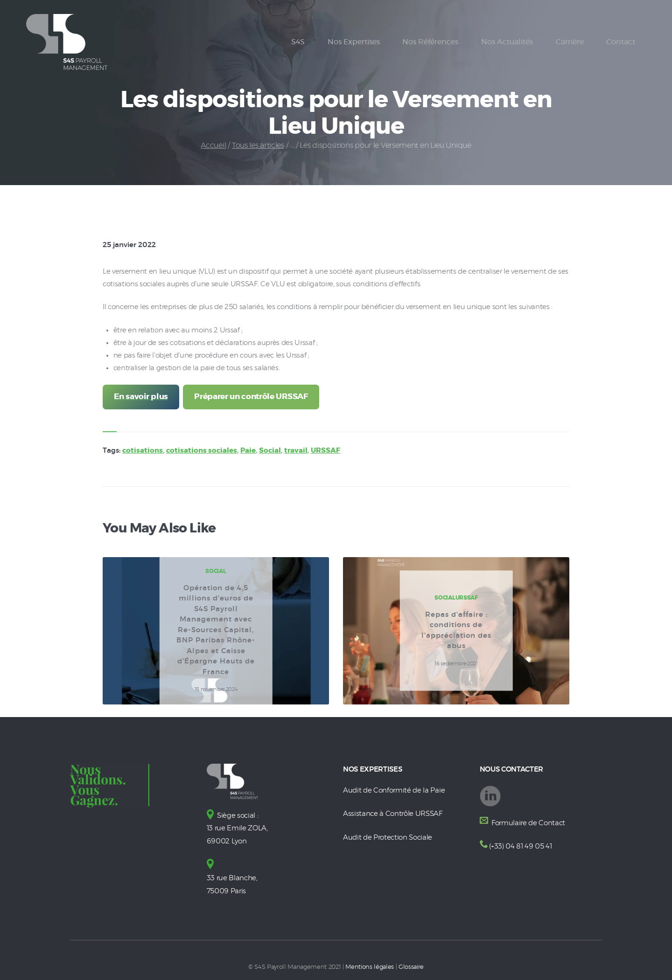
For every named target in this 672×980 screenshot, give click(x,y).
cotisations (142, 451)
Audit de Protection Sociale (387, 836)
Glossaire (411, 965)
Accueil (213, 145)
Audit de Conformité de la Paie (394, 790)
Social (270, 451)
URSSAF (325, 451)
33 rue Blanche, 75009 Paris (232, 876)
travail (296, 451)
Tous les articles (258, 145)
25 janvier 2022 (129, 245)
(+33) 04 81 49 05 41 (520, 846)
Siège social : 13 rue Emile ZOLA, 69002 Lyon (237, 828)
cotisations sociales (201, 451)
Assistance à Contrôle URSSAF (392, 813)
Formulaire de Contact (527, 823)
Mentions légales (369, 965)
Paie (248, 451)
